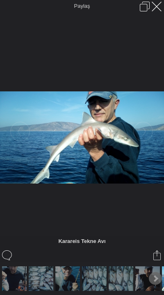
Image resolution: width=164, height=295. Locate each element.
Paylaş (82, 6)
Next (155, 278)
